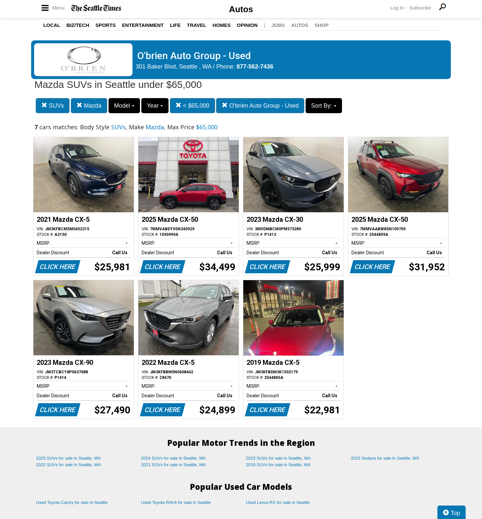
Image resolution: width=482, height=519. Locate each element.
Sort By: (323, 105)
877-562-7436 (255, 66)
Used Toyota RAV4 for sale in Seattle (176, 502)
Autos (241, 9)
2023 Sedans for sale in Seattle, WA (385, 458)
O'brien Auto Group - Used (260, 105)
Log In (397, 7)
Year (155, 105)
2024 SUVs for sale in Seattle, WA (173, 458)
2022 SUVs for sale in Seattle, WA (68, 464)
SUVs (52, 105)
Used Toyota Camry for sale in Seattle (72, 502)
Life (175, 25)
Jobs (278, 25)
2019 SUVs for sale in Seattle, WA (278, 464)
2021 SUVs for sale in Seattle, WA (173, 464)
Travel (196, 25)
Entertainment (143, 25)
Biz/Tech (78, 25)
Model (124, 105)
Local (51, 25)
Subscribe (420, 7)
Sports (105, 25)
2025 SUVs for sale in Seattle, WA (68, 458)
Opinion (247, 25)
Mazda (89, 105)
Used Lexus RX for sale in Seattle (278, 502)
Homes (221, 25)
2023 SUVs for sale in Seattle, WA (278, 458)
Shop (321, 25)
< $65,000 (192, 105)
